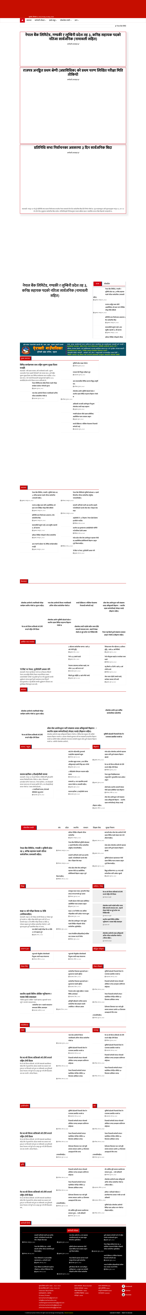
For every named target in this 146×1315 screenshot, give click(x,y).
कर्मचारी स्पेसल (40, 20)
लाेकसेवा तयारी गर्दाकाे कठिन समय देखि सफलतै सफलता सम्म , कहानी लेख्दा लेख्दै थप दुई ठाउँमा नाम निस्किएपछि (87, 629)
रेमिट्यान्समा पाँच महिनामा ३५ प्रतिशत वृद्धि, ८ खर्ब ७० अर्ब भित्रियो (115, 648)
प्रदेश (67, 827)
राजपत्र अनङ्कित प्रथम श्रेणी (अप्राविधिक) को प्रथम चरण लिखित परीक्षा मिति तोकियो (73, 72)
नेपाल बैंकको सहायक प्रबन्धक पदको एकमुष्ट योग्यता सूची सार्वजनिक (78, 1259)
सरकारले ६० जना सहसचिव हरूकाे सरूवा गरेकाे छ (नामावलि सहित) (77, 783)
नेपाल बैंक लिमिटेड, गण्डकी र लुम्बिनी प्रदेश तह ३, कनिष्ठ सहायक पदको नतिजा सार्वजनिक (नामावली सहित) (73, 37)
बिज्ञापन (96, 746)
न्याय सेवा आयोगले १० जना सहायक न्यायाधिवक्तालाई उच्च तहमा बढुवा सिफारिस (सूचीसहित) (78, 1237)
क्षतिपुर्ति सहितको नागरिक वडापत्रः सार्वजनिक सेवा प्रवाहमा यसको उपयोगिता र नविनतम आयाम (77, 1004)
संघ (59, 827)
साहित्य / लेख (98, 886)
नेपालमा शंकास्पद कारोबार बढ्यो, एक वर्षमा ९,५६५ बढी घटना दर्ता (78, 667)
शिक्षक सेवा (97, 827)
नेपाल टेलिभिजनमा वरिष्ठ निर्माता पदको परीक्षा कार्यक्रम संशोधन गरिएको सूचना (44, 384)
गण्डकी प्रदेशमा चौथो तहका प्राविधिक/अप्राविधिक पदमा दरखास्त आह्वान (83, 415)
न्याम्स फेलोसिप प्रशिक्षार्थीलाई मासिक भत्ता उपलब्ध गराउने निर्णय (78, 935)
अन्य (77, 20)
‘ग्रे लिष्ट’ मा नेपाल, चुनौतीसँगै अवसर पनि (84, 550)
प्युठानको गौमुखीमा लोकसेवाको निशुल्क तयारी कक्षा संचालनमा (41, 955)
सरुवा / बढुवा (25, 746)
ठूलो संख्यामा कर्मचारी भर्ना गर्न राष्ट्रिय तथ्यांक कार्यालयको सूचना (113, 1236)
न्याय (22, 1030)
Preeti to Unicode (127, 1313)
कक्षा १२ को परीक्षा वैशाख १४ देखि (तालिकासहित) (33, 913)
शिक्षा (22, 886)
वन (94, 1106)
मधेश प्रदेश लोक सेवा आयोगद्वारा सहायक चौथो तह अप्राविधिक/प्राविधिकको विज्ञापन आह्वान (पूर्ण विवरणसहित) (86, 541)
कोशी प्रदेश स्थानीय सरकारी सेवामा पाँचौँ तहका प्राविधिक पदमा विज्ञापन (114, 788)
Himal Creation (68, 1313)
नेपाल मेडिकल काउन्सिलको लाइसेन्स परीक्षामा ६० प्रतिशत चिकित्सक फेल (44, 1268)
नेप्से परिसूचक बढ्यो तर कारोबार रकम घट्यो (115, 658)
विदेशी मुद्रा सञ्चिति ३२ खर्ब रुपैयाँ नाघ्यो (79, 675)
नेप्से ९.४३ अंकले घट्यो (74, 656)
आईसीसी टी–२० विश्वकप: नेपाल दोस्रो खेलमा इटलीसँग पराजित (85, 519)
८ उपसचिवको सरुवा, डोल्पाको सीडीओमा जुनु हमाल (40, 791)
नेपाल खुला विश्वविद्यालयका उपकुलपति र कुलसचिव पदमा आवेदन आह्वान (115, 777)
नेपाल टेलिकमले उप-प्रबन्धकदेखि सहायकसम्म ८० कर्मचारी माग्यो (42, 1259)
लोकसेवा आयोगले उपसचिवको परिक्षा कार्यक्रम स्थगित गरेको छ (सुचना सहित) (32, 604)
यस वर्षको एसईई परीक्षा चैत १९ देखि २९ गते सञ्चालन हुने (42, 930)
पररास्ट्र (95, 1030)
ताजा (97, 283)
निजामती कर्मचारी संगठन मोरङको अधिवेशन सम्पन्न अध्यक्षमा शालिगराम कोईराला (115, 984)
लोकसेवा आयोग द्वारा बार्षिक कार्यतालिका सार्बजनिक (113, 712)
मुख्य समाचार (25, 358)
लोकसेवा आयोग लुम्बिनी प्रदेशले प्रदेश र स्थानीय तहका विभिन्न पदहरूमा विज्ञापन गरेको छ (85, 394)
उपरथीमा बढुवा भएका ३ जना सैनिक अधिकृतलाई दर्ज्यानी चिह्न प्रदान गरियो (78, 763)
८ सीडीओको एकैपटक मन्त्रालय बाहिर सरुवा (78, 773)
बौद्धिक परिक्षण (98, 949)
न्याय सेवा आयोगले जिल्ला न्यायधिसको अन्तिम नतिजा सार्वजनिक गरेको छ (45, 394)
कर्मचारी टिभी (25, 1223)
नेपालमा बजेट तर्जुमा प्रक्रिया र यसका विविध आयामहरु (78, 992)
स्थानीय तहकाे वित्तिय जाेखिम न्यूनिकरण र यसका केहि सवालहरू (112, 920)
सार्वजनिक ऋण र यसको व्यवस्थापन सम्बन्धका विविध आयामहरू (42, 1006)
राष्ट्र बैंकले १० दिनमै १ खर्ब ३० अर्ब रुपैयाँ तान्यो (114, 668)
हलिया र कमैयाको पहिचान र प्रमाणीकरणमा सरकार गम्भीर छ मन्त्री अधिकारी (115, 1195)
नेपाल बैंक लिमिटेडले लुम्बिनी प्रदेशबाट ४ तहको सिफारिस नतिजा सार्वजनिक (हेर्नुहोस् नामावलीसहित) (86, 495)
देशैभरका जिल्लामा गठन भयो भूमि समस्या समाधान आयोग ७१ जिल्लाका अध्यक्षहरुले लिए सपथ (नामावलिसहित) (109, 1010)
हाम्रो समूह (53, 20)
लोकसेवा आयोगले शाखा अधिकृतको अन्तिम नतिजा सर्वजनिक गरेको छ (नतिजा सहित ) (113, 935)
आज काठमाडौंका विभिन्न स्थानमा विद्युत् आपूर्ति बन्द (85, 382)
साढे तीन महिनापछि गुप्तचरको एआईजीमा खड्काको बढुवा (76, 753)
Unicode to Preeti (115, 1313)
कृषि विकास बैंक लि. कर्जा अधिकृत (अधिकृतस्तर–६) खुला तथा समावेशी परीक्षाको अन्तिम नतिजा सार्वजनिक (78, 1269)
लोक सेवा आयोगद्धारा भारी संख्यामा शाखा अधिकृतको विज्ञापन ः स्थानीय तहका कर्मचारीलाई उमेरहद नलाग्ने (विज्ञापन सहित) (114, 607)
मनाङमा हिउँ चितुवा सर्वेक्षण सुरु (82, 372)
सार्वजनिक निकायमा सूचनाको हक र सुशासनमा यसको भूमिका (78, 972)
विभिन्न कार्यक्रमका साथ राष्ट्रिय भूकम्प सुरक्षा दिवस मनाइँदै (38, 366)
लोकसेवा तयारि (65, 20)
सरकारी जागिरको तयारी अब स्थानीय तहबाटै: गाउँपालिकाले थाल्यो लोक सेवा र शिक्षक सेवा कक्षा (85, 508)
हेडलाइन (24, 581)
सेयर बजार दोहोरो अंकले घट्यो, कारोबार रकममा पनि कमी (113, 678)
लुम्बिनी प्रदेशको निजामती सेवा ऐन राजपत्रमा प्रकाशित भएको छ (114, 735)
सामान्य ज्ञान (25, 949)
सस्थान (85, 827)
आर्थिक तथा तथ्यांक (27, 641)
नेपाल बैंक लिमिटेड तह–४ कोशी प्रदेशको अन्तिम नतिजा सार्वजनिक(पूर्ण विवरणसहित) (44, 1248)
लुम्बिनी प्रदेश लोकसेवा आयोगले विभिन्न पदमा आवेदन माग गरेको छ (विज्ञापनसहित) (114, 1208)
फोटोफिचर (24, 1025)
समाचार (29, 20)
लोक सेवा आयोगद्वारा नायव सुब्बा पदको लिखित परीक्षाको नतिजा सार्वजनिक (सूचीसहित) (77, 924)
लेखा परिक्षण (97, 966)
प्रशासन (23, 689)
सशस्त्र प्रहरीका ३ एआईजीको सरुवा (78, 791)
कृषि (22, 1164)
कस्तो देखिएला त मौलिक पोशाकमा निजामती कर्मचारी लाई (85, 425)
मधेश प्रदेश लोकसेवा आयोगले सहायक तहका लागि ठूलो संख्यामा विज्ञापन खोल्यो (115, 754)
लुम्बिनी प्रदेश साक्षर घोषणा (80, 363)
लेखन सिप (24, 966)
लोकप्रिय (107, 283)
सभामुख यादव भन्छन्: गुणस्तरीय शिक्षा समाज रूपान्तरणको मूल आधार (78, 892)
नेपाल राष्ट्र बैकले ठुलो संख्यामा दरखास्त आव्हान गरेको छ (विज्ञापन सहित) (113, 633)
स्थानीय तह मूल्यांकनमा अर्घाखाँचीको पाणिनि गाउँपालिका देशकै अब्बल (85, 529)
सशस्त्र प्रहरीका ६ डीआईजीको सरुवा (33, 774)
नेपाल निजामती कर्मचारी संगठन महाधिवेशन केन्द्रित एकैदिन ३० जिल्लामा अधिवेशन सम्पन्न (113, 997)
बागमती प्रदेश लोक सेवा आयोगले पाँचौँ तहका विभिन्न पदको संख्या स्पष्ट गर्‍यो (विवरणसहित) (115, 835)
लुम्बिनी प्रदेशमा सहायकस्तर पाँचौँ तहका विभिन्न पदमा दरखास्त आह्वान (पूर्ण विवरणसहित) (114, 861)
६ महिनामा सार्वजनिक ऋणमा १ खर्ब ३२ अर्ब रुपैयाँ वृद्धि (79, 648)
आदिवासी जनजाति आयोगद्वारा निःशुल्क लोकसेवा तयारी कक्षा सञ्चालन (83, 405)
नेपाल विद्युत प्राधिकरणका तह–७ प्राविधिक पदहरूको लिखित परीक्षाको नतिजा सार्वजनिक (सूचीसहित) (113, 1246)
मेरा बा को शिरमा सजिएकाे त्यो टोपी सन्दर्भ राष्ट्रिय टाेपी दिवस (32, 628)
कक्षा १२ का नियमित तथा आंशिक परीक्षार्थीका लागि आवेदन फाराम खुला (78, 912)
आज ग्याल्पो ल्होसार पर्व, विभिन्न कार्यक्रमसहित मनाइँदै (44, 545)
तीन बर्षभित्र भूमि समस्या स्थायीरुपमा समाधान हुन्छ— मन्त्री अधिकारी (78, 1212)
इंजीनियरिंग (25, 1106)
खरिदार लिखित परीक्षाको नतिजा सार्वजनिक (44, 535)
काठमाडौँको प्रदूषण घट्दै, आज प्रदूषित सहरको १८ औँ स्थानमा (113, 328)
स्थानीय (75, 827)
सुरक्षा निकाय (110, 827)
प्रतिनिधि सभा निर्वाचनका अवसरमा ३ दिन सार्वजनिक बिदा (73, 148)
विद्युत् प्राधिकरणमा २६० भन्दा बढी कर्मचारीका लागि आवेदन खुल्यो (114, 872)
